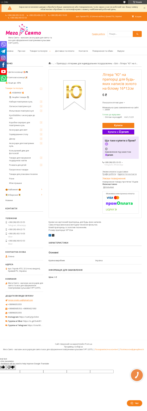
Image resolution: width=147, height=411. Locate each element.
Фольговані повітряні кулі (21, 110)
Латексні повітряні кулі (20, 106)
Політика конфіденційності (132, 349)
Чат (134, 403)
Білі (116, 63)
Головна (9, 51)
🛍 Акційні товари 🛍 (19, 97)
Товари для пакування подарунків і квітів (20, 159)
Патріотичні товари (18, 169)
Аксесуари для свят (18, 129)
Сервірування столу (18, 134)
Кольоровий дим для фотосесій (19, 152)
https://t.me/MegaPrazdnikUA (41, 325)
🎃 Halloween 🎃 (13, 189)
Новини (9, 200)
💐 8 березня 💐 (13, 195)
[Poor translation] (11, 367)
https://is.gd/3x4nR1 (32, 321)
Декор (12, 138)
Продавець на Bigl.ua (73, 346)
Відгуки (120, 51)
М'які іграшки (15, 183)
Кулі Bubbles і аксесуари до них (22, 116)
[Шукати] (137, 34)
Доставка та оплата (64, 51)
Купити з (118, 132)
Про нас (21, 51)
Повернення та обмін (102, 51)
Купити (118, 125)
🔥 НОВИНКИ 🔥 (16, 92)
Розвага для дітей (17, 165)
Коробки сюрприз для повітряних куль (19, 123)
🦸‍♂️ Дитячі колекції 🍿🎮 (16, 72)
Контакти (83, 51)
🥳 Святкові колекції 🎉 (16, 77)
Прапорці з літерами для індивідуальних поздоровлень (84, 63)
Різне (11, 178)
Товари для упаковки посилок (23, 174)
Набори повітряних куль (21, 101)
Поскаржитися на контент (106, 349)
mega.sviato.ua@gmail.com (20, 300)
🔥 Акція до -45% (13, 82)
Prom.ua (88, 344)
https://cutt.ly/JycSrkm (29, 317)
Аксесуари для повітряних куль (21, 144)
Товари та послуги (38, 51)
